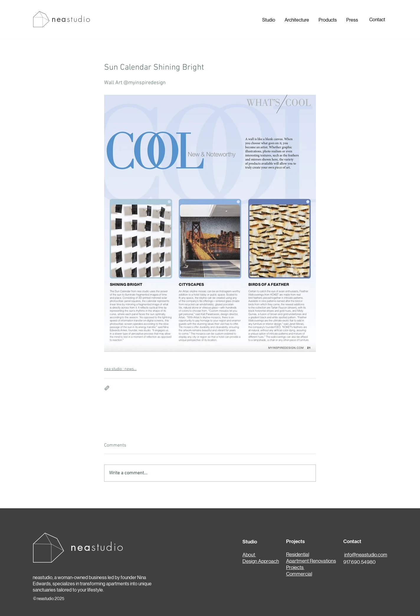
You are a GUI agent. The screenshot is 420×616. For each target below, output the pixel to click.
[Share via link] (107, 388)
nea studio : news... (120, 369)
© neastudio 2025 (48, 598)
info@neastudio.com (365, 555)
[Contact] (377, 20)
